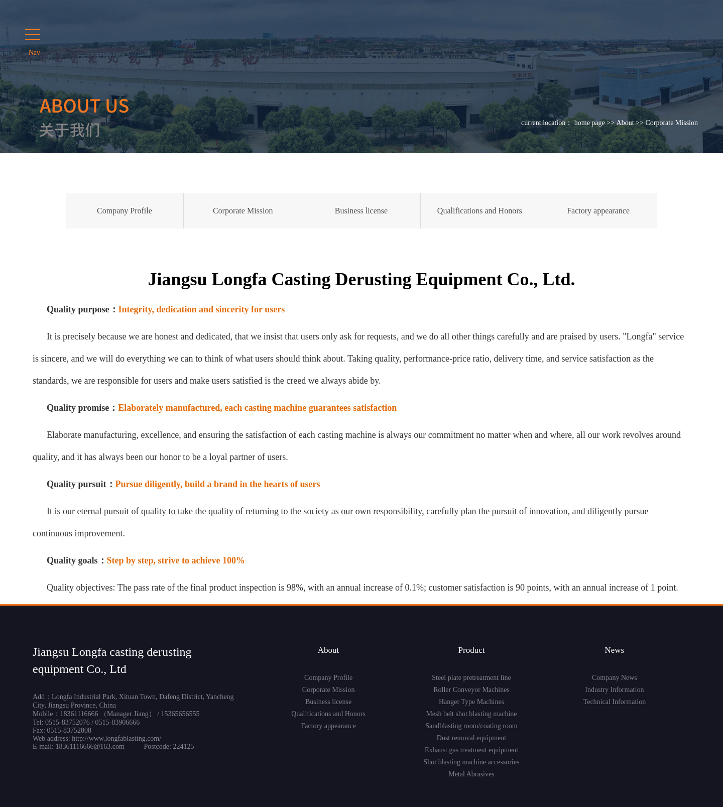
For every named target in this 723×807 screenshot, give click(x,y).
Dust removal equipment (471, 738)
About (625, 123)
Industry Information (614, 690)
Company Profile (124, 210)
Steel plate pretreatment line (471, 677)
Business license (361, 210)
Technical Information (614, 702)
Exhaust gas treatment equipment (471, 750)
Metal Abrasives (471, 774)
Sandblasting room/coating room (471, 726)
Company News (614, 677)
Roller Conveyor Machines (471, 690)
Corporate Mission (243, 210)
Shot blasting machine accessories (472, 762)
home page (589, 123)
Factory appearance (598, 210)
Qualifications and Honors (479, 210)
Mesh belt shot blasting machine (471, 714)
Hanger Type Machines (471, 702)
